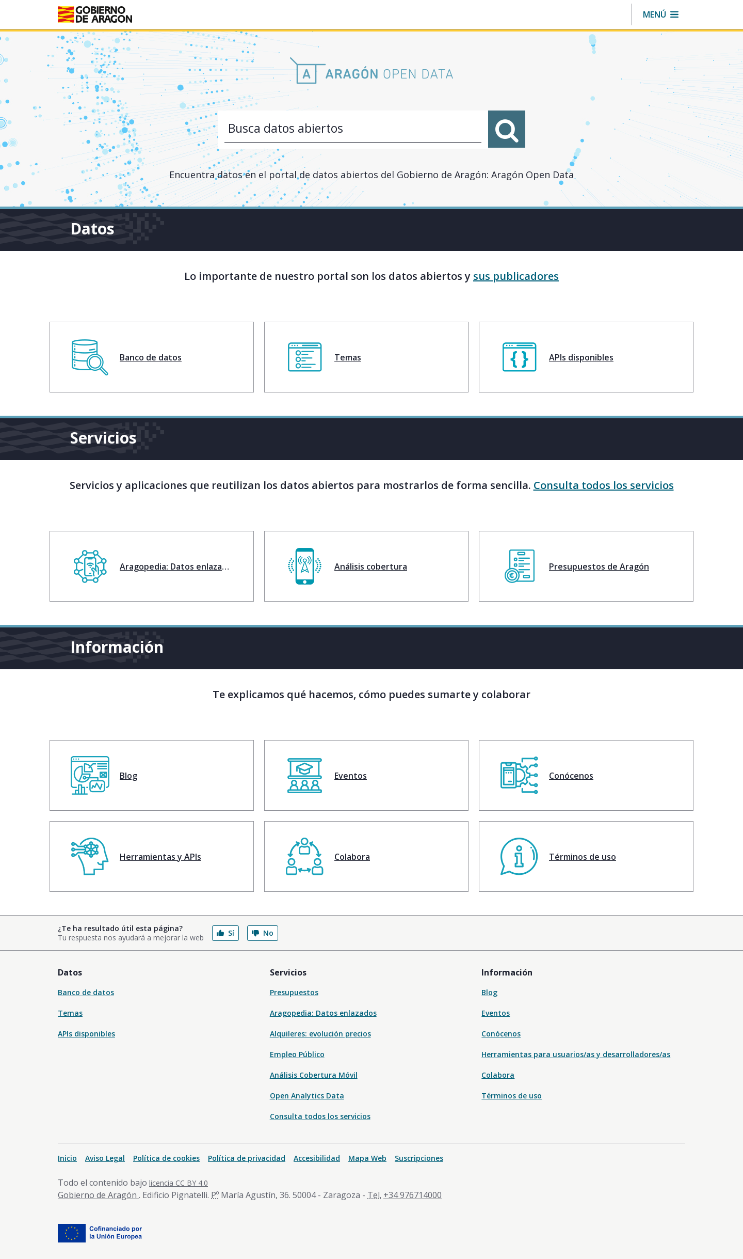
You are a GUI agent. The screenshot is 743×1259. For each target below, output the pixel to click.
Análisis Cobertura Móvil (314, 1075)
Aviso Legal (105, 1158)
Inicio (67, 1158)
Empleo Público (297, 1054)
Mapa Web (367, 1158)
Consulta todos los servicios (604, 485)
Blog (489, 992)
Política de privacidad (246, 1158)
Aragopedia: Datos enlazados (323, 1013)
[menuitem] (152, 357)
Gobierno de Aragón (98, 1195)
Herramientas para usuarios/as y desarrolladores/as (575, 1054)
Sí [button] (225, 933)
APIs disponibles (86, 1033)
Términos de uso (511, 1095)
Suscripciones (419, 1158)
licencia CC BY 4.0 (178, 1183)
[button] (660, 14)
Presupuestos (294, 992)
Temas (70, 1013)
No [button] (262, 933)
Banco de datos (86, 992)
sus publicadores (516, 276)
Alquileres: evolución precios (320, 1033)
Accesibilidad (317, 1158)
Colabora (497, 1075)
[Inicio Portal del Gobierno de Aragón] (95, 14)
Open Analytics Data (307, 1095)
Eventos (495, 1013)
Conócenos (501, 1033)
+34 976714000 (412, 1195)
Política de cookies (166, 1158)
